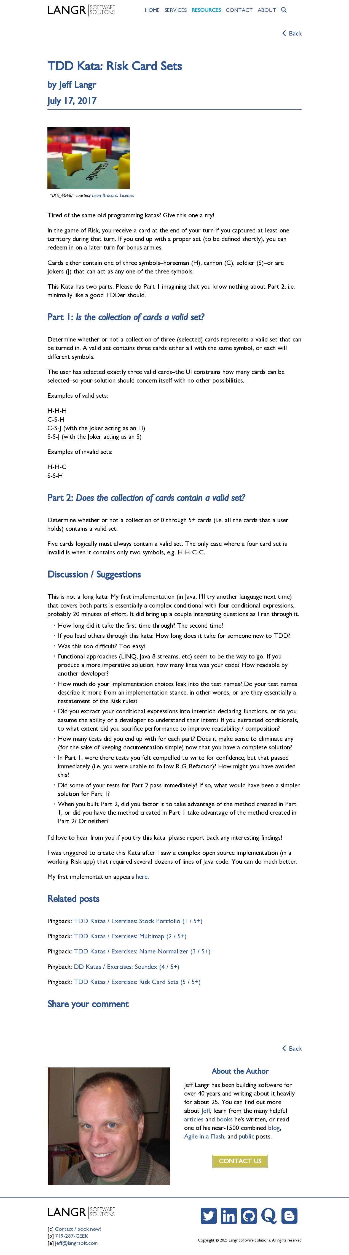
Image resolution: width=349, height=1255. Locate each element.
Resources (206, 10)
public (246, 1136)
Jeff (206, 1111)
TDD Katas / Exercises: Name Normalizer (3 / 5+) (142, 951)
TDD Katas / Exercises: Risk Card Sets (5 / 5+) (137, 982)
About (267, 10)
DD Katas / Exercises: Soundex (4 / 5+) (126, 967)
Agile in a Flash (204, 1136)
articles (193, 1119)
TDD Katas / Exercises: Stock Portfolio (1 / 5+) (138, 921)
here (141, 877)
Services (176, 10)
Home (152, 10)
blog (274, 1128)
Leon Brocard (104, 195)
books (225, 1119)
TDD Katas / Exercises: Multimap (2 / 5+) (130, 936)
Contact (239, 10)
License (126, 195)
